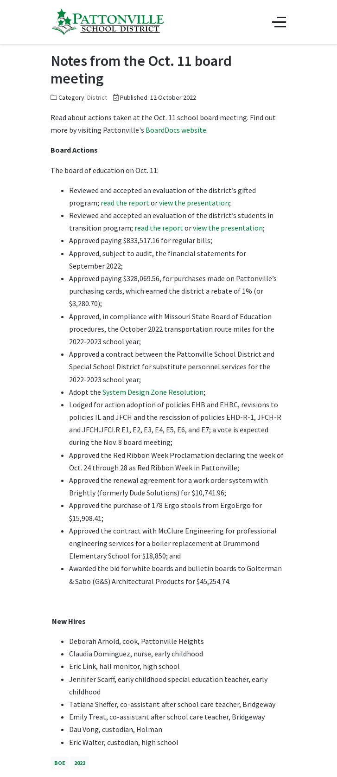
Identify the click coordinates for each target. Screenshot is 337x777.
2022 (79, 762)
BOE (59, 762)
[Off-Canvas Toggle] (279, 22)
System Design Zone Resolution (152, 392)
